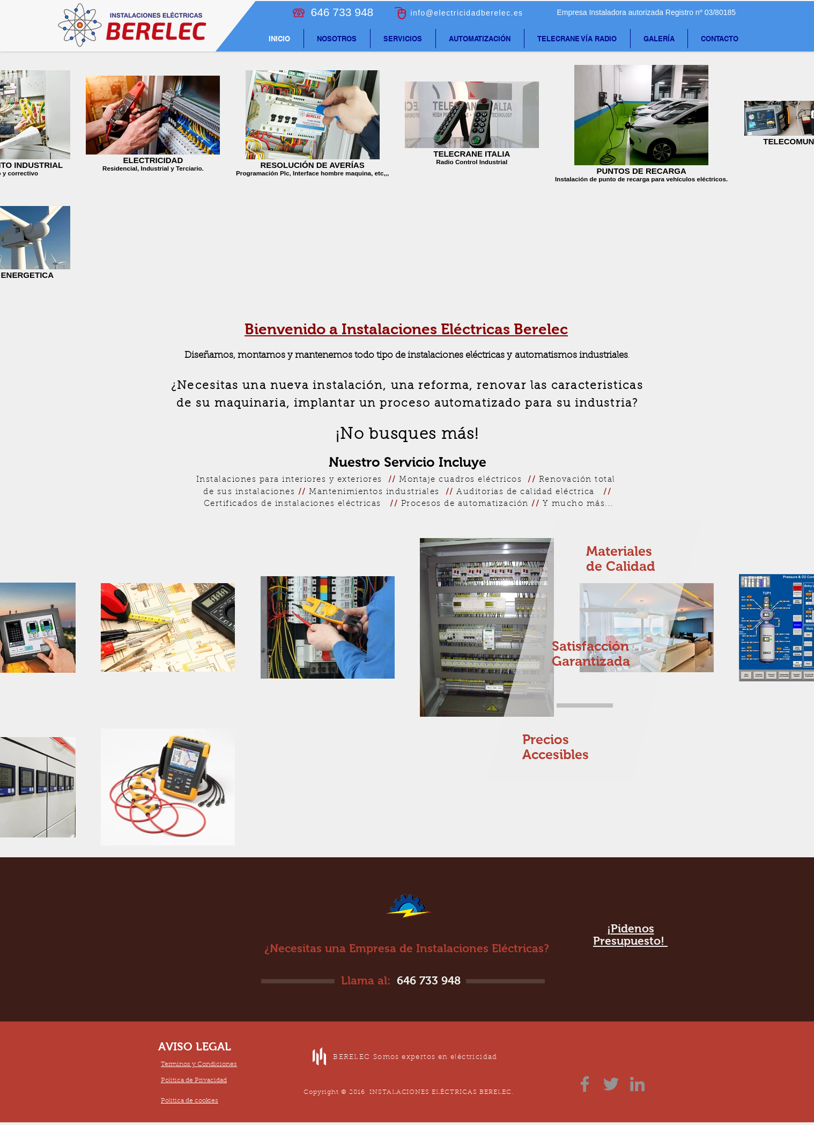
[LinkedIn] (637, 1083)
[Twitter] (611, 1083)
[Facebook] (584, 1083)
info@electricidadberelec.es (467, 13)
